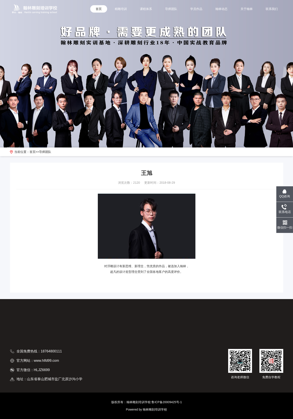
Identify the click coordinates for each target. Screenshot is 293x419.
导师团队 (171, 9)
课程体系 (146, 9)
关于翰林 (247, 9)
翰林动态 (221, 9)
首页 (99, 9)
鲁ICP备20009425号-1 (166, 402)
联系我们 (272, 9)
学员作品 (196, 9)
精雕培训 (121, 9)
